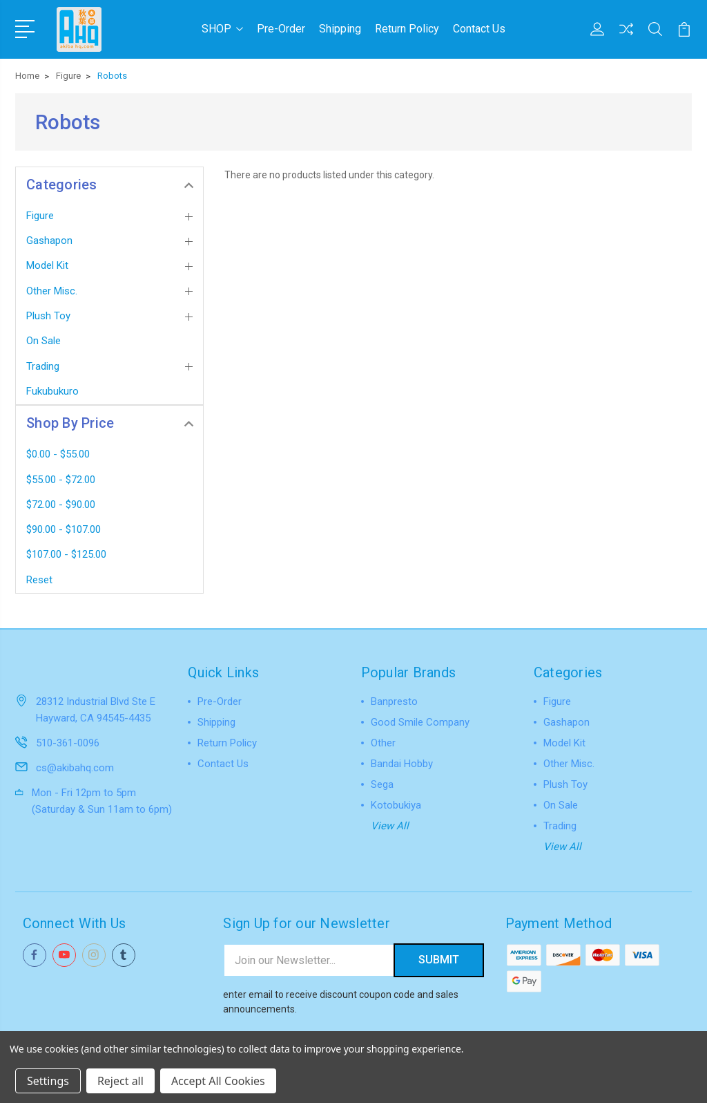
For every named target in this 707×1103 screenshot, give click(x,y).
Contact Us (479, 28)
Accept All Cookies (218, 1080)
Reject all (120, 1080)
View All (390, 826)
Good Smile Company (420, 722)
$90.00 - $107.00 (63, 529)
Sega (382, 784)
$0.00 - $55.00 (58, 454)
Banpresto (394, 701)
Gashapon (49, 240)
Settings (48, 1080)
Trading (42, 366)
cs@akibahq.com (75, 767)
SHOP (222, 28)
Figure (40, 215)
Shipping (340, 28)
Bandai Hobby (402, 763)
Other (383, 743)
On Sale (43, 340)
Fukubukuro (52, 391)
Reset (39, 580)
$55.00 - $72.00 (60, 479)
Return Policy (407, 28)
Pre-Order (281, 28)
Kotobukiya (396, 805)
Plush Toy (48, 316)
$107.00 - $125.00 (66, 554)
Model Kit (47, 265)
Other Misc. (51, 291)
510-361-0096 (67, 742)
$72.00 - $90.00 (60, 504)
